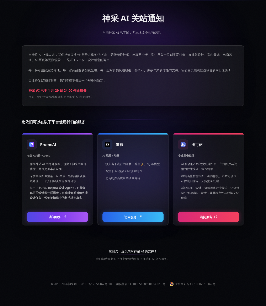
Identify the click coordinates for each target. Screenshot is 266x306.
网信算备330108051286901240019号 (140, 284)
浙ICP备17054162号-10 (96, 284)
